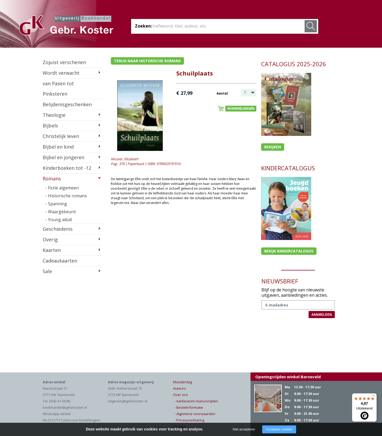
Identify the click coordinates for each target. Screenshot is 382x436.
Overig (50, 239)
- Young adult (58, 220)
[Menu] (373, 396)
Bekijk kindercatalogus (288, 250)
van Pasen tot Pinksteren (58, 88)
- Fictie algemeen (62, 188)
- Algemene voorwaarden (194, 413)
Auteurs (179, 388)
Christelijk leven (61, 136)
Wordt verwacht (61, 73)
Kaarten (52, 250)
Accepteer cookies (279, 429)
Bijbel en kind (58, 147)
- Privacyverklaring (189, 420)
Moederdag (182, 382)
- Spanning (56, 204)
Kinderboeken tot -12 (67, 168)
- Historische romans (66, 196)
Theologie (54, 115)
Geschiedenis (58, 229)
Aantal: (223, 93)
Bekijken (272, 146)
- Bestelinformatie (188, 407)
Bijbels (50, 125)
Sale (47, 271)
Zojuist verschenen (64, 62)
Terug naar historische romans (147, 60)
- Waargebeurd (60, 212)
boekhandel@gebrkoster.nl (65, 407)
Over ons (180, 394)
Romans (52, 178)
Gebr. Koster (66, 26)
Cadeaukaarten (60, 260)
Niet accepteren (244, 429)
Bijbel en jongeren (63, 157)
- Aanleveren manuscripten (196, 401)
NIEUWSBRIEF (279, 281)
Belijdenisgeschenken (67, 104)
